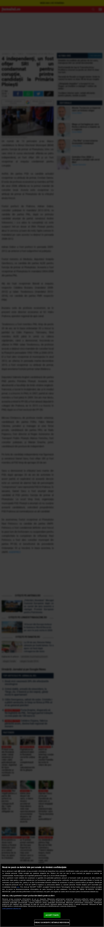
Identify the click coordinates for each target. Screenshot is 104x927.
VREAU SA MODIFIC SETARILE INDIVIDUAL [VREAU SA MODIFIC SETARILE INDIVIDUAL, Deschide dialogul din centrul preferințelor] (52, 922)
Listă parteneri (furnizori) (11, 909)
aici (18, 887)
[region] (52, 895)
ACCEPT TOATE (52, 915)
